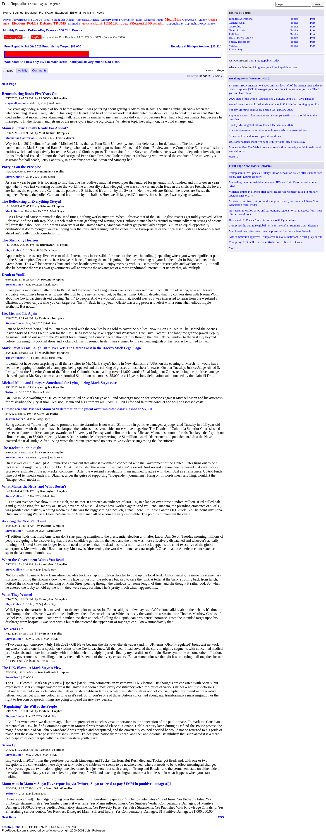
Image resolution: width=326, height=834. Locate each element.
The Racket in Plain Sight (21, 448)
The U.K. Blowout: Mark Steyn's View (31, 668)
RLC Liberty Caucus (241, 37)
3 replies (62, 491)
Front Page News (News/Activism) (250, 165)
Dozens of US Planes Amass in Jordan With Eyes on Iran (262, 220)
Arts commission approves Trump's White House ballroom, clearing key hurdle (275, 237)
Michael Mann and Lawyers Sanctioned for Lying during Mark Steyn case (59, 383)
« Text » (217, 76)
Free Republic (14, 4)
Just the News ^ (15, 419)
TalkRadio (74, 23)
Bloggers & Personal (241, 18)
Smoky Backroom (239, 41)
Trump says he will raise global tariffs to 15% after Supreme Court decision (273, 225)
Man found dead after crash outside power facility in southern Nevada (270, 231)
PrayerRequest (21, 19)
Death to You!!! (13, 275)
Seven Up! (10, 745)
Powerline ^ (12, 677)
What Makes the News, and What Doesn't (34, 486)
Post (312, 18)
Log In (42, 4)
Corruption (127, 19)
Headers (204, 76)
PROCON (45, 98)
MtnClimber (47, 133)
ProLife (48, 19)
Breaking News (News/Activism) (249, 78)
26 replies (52, 413)
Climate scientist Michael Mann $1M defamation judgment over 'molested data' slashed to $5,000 (77, 409)
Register (54, 4)
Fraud (159, 19)
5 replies (59, 171)
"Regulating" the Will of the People (29, 706)
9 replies (58, 279)
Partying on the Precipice (21, 167)
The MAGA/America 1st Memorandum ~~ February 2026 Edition (268, 130)
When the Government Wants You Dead (33, 560)
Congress (149, 19)
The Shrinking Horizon (20, 240)
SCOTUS (36, 19)
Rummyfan (44, 171)
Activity (22, 70)
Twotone (45, 279)
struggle (45, 387)
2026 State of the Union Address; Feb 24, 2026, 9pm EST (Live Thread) (271, 98)
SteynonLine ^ (14, 284)
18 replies (63, 352)
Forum (32, 4)
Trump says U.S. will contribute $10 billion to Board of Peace (265, 242)
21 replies (63, 672)
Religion (234, 34)
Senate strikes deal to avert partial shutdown (255, 136)
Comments (39, 70)
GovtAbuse (189, 19)
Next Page (9, 84)
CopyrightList (175, 23)
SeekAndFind (46, 672)
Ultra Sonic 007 (48, 788)
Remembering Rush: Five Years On (29, 94)
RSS (221, 817)
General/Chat (236, 22)
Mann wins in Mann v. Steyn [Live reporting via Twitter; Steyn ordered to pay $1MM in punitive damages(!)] (86, 784)
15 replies (58, 206)
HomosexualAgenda (87, 19)
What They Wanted (17, 594)
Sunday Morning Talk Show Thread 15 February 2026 (261, 125)
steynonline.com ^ (16, 103)
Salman (45, 206)
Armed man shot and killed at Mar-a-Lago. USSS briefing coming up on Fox (274, 104)
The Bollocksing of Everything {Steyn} (31, 201)
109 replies (60, 98)
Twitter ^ (11, 392)
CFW (40, 413)
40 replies (59, 387)
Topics (294, 18)
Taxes (139, 19)
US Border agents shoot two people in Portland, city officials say (267, 141)
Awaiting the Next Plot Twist (24, 521)
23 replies (58, 452)
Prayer (7, 19)
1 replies (57, 711)
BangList (59, 19)
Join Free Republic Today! (264, 60)
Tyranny (202, 19)
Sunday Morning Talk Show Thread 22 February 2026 (261, 109)
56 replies (61, 599)
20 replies (61, 564)
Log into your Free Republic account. (277, 67)
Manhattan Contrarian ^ (21, 138)
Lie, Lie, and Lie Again (19, 313)
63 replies (66, 788)
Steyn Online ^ (14, 176)
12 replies (63, 133)
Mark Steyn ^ (14, 211)
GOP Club (235, 26)
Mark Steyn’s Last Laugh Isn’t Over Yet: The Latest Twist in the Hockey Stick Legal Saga (71, 348)
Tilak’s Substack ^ (17, 357)
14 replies (58, 318)
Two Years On (13, 629)
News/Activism (238, 30)
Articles (8, 70)
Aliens (70, 19)
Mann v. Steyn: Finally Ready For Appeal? (35, 128)
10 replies (58, 749)
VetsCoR (234, 45)
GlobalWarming (110, 19)
